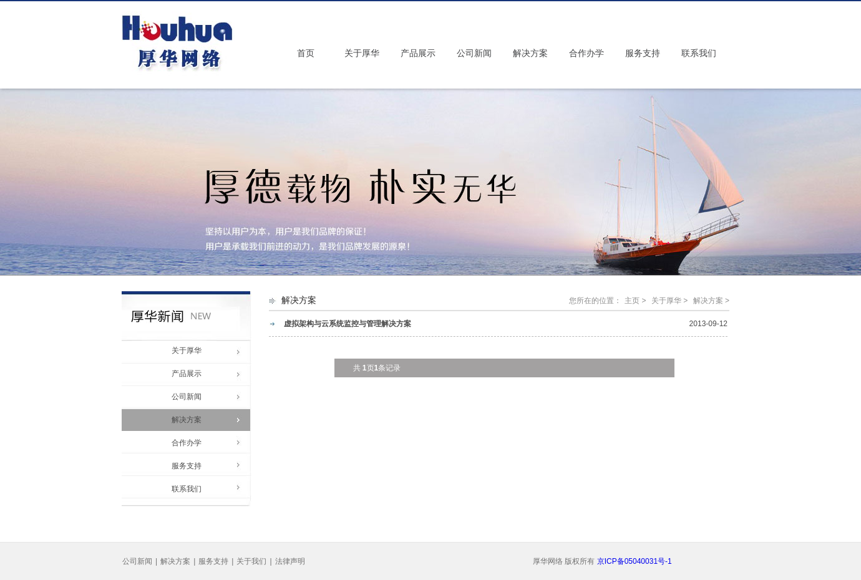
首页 (305, 53)
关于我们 (251, 561)
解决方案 (530, 53)
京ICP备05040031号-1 (634, 561)
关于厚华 (361, 53)
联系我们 (698, 53)
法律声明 (290, 561)
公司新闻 (474, 53)
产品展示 (418, 53)
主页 (632, 300)
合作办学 (586, 53)
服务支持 (642, 53)
